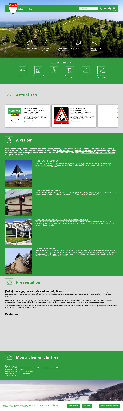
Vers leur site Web (94, 194)
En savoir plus (29, 121)
